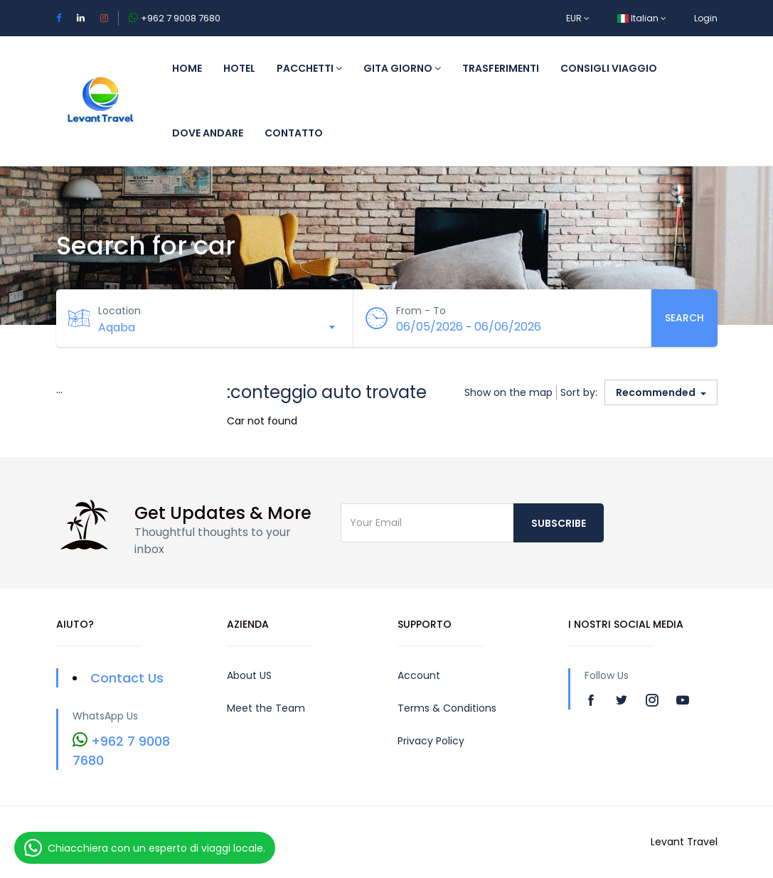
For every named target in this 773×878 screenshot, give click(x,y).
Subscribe (558, 523)
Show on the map (508, 392)
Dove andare (207, 133)
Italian (641, 18)
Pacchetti (309, 68)
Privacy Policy (431, 741)
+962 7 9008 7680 (180, 18)
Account (419, 675)
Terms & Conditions (447, 708)
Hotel (239, 68)
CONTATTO (294, 133)
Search (684, 318)
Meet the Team (266, 708)
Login (706, 18)
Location (120, 311)
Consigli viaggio (608, 68)
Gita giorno (402, 68)
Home (187, 68)
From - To (421, 311)
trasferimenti (500, 68)
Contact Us (127, 678)
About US (249, 675)
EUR (578, 18)
